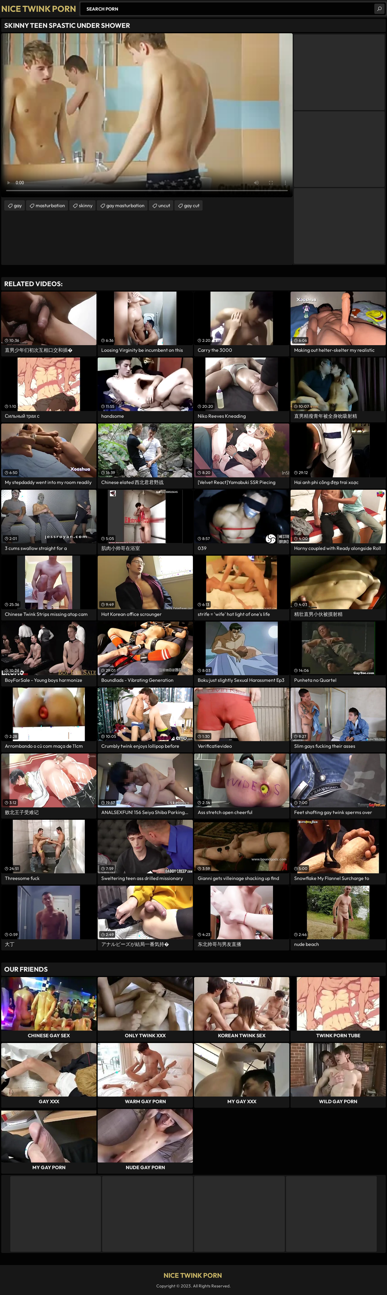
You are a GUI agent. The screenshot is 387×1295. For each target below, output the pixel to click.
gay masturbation (125, 205)
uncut (164, 205)
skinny (86, 205)
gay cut (192, 205)
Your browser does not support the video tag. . (147, 115)
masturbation (50, 205)
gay (18, 205)
